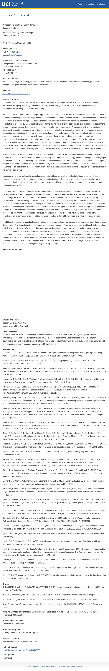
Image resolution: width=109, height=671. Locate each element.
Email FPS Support (76, 666)
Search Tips (90, 4)
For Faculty (101, 4)
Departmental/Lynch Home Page (16, 94)
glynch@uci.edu (15, 55)
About (80, 4)
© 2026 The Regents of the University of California (41, 666)
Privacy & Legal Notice (63, 666)
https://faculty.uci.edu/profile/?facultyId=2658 (21, 650)
